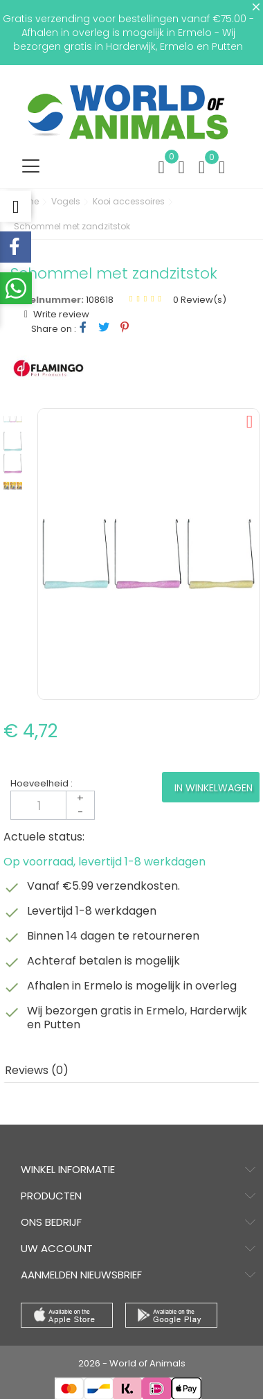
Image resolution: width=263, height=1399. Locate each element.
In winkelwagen (213, 788)
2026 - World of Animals (131, 1363)
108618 (100, 299)
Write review (60, 314)
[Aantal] (52, 805)
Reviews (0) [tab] (37, 1070)
